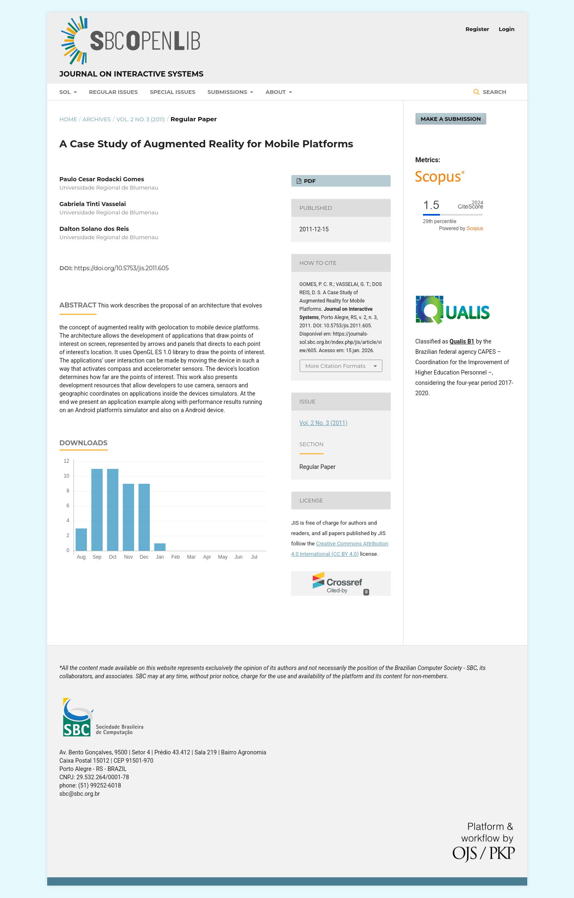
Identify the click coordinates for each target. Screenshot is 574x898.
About (277, 92)
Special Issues (172, 92)
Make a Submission (451, 118)
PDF (309, 181)
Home (68, 119)
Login (506, 29)
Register (477, 29)
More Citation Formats (335, 366)
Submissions (227, 92)
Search (493, 92)
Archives (97, 119)
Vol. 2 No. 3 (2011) (140, 119)
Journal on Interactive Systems (132, 74)
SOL (66, 92)
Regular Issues (113, 92)
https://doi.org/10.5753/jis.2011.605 (121, 268)
